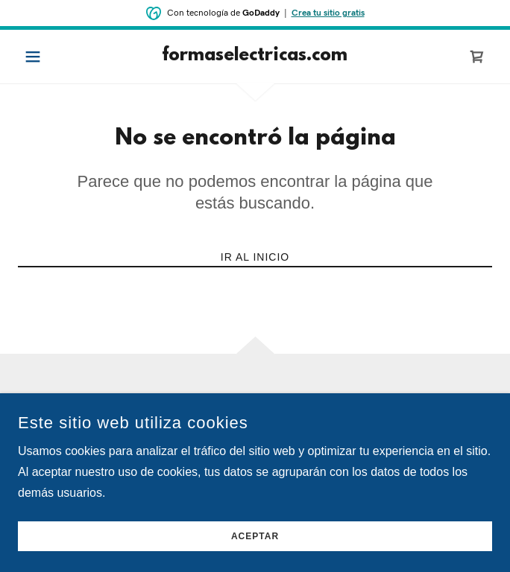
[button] (53, 57)
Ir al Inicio (255, 257)
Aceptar (255, 536)
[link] (255, 57)
